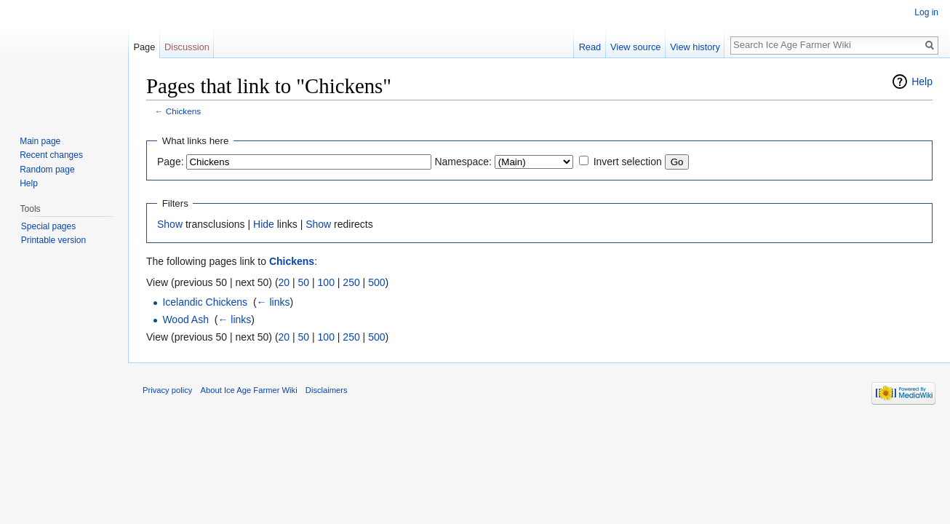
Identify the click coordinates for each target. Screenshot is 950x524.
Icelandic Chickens (204, 302)
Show (170, 224)
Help (922, 81)
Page (144, 46)
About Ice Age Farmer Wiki (249, 390)
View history (695, 46)
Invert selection (628, 161)
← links (273, 302)
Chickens (183, 111)
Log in (926, 12)
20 (284, 282)
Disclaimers (327, 390)
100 (326, 282)
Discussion (186, 46)
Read (590, 46)
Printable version (53, 240)
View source (635, 46)
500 (376, 282)
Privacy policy (167, 390)
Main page (40, 141)
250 (351, 282)
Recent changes (51, 155)
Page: (170, 161)
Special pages (48, 226)
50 (304, 282)
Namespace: (463, 161)
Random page (47, 169)
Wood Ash (185, 319)
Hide (263, 224)
